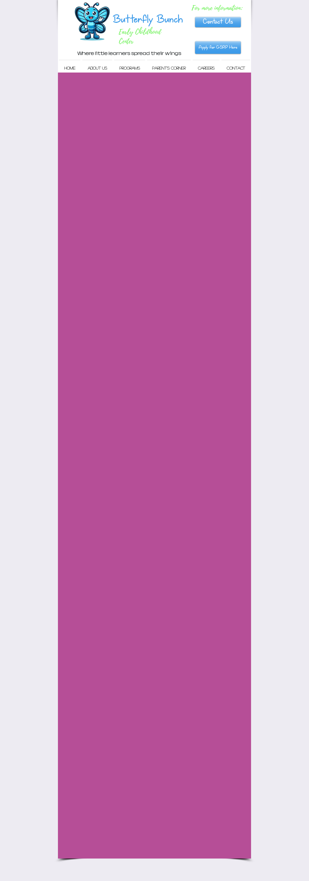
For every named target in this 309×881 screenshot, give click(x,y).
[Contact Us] (218, 22)
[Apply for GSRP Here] (218, 47)
